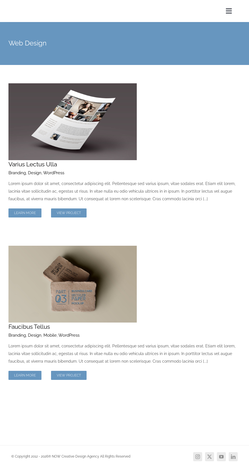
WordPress (53, 172)
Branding (17, 172)
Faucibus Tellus (29, 326)
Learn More (25, 213)
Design (34, 172)
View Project (69, 213)
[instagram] (197, 456)
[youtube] (221, 456)
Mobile (50, 335)
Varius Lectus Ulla (32, 164)
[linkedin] (233, 456)
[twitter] (209, 456)
